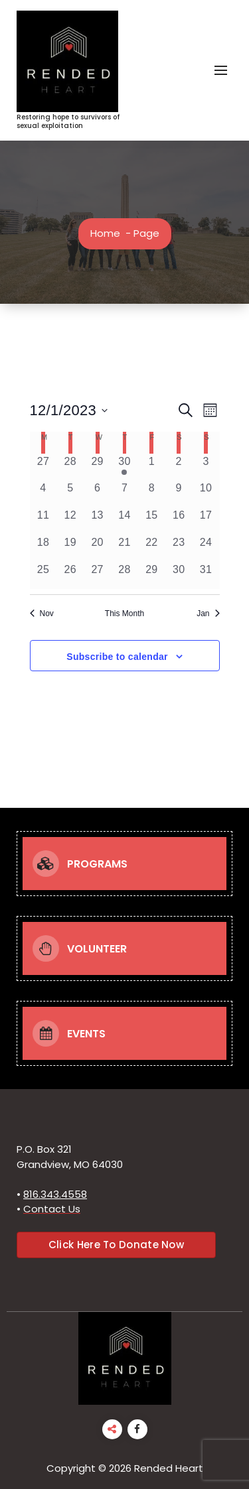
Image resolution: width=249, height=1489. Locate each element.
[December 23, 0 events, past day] (179, 548)
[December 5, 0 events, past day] (70, 493)
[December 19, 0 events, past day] (70, 548)
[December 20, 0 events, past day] (97, 548)
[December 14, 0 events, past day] (124, 521)
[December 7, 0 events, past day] (124, 493)
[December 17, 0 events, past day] (206, 521)
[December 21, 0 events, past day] (124, 548)
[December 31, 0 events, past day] (206, 575)
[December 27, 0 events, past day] (97, 575)
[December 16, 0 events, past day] (179, 521)
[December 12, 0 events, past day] (70, 521)
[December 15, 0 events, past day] (151, 521)
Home (105, 233)
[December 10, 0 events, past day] (206, 493)
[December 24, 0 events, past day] (206, 548)
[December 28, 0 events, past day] (124, 575)
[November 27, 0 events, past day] (43, 467)
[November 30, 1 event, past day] (124, 467)
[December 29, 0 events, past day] (151, 575)
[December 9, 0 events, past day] (179, 493)
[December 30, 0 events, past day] (179, 575)
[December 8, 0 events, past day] (151, 493)
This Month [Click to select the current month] (124, 613)
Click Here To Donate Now (116, 1245)
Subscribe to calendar (117, 656)
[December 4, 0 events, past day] (43, 493)
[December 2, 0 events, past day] (179, 467)
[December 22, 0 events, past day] (151, 548)
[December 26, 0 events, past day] (70, 575)
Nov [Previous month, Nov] (42, 613)
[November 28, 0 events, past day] (70, 467)
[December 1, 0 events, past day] (151, 467)
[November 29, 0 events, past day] (97, 467)
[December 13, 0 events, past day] (97, 521)
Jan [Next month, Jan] (208, 613)
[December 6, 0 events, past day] (97, 493)
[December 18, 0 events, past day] (43, 548)
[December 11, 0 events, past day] (43, 521)
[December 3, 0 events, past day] (206, 467)
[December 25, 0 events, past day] (43, 575)
